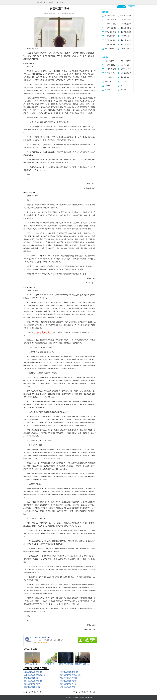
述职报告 (123, 89)
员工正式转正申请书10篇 (33, 672)
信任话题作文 (124, 36)
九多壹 (76, 697)
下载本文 (71, 13)
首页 (45, 2)
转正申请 (60, 2)
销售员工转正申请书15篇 (87, 692)
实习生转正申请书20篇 (32, 684)
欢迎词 (107, 89)
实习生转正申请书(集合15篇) (70, 675)
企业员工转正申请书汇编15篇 (34, 675)
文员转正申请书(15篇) (32, 687)
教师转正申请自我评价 (68, 681)
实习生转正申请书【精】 (69, 684)
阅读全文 (65, 13)
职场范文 (52, 2)
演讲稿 (107, 85)
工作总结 (123, 81)
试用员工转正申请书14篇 (33, 681)
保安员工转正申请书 (67, 687)
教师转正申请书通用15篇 (69, 672)
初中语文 (108, 81)
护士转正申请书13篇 (31, 678)
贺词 (121, 85)
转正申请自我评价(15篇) (68, 678)
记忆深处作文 (109, 61)
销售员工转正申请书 (36, 692)
